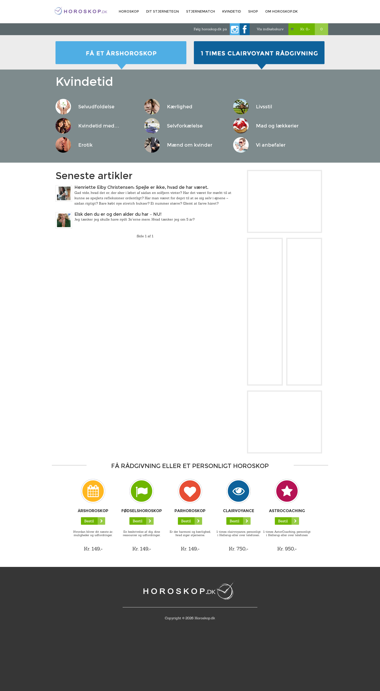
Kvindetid (231, 11)
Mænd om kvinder (189, 145)
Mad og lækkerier (277, 126)
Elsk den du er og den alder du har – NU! (117, 214)
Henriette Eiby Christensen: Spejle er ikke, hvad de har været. (141, 187)
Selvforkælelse (185, 126)
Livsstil (264, 107)
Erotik (85, 145)
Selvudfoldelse (96, 107)
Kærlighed (179, 107)
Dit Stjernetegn (162, 11)
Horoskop (129, 11)
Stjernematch (200, 11)
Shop (253, 11)
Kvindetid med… (98, 126)
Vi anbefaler (270, 145)
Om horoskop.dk (281, 11)
